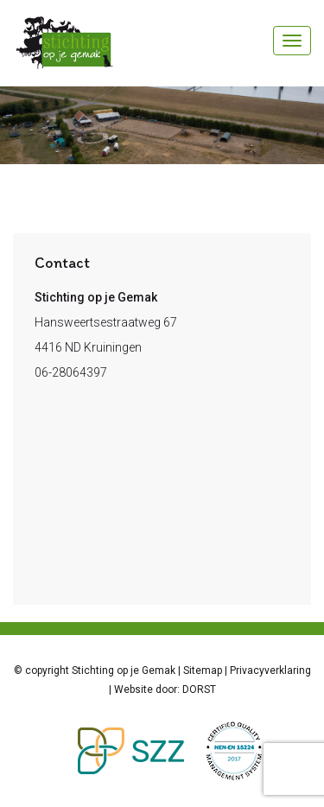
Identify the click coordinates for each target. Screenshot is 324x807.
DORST (199, 689)
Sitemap (202, 670)
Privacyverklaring (270, 670)
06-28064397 (71, 372)
